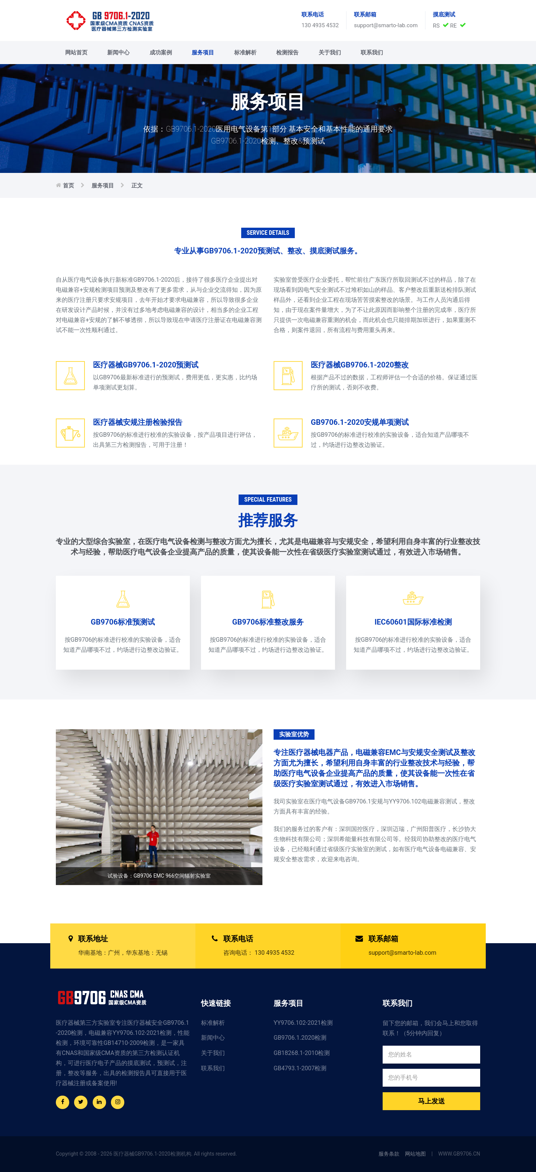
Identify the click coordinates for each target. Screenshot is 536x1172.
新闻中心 (118, 52)
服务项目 (203, 52)
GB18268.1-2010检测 (302, 1052)
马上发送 (431, 1101)
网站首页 (76, 52)
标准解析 (245, 52)
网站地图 (415, 1154)
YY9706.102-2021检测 (303, 1022)
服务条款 (389, 1154)
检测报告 (287, 52)
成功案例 (161, 52)
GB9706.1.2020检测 (300, 1037)
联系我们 (372, 52)
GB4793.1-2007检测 (300, 1068)
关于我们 (330, 52)
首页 (68, 185)
